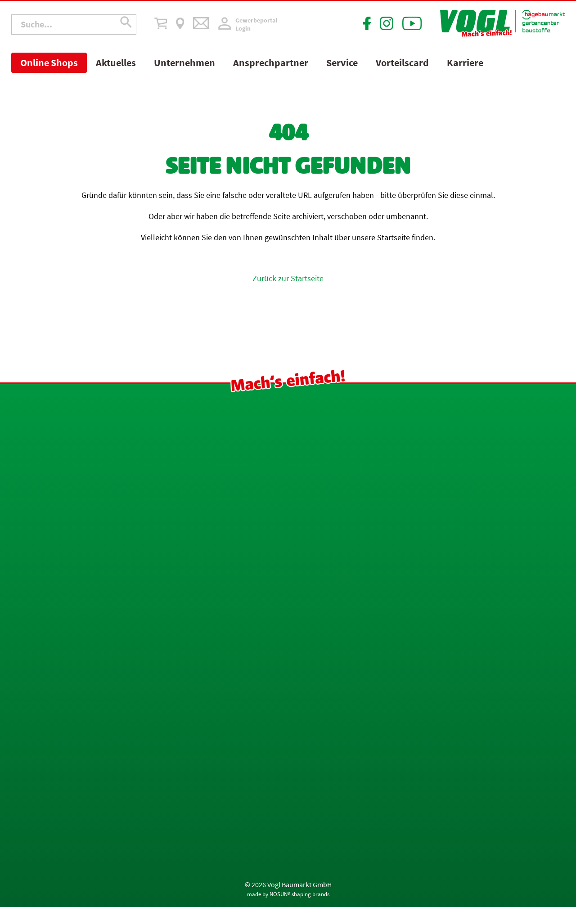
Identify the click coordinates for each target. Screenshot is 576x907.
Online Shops (49, 62)
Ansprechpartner (270, 62)
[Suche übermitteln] (126, 24)
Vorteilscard (402, 62)
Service (342, 62)
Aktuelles (116, 62)
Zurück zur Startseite (288, 278)
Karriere (465, 62)
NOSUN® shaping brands (299, 894)
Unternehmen (184, 62)
